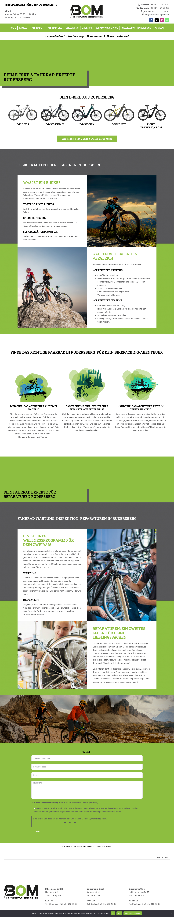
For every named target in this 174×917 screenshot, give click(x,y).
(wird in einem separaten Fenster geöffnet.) (64, 802)
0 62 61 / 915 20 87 (151, 904)
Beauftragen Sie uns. (104, 846)
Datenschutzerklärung (133, 913)
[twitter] (157, 20)
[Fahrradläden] (87, 6)
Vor (166, 857)
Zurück (160, 857)
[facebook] (151, 20)
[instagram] (162, 20)
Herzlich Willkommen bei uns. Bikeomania (76, 846)
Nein (119, 913)
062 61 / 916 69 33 (68, 904)
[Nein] (171, 913)
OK (113, 913)
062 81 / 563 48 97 (107, 904)
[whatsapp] (167, 20)
